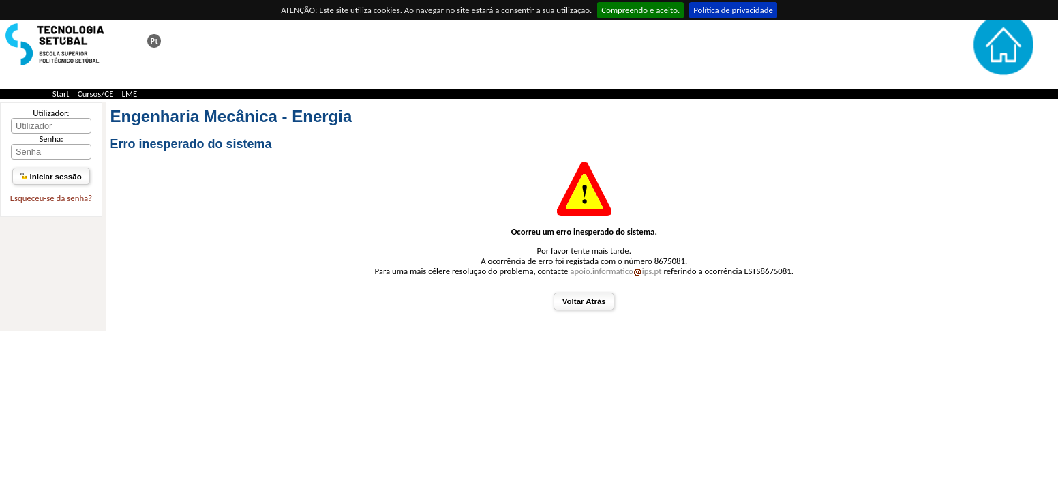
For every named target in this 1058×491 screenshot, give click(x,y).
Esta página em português (154, 41)
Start (61, 94)
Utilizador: (51, 113)
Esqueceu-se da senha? (51, 198)
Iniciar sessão (50, 177)
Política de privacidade (733, 10)
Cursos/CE (96, 94)
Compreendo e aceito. (640, 10)
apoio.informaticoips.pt (615, 271)
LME (130, 94)
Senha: (51, 139)
